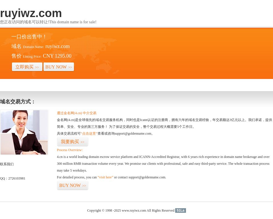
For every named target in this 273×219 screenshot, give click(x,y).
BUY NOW (59, 66)
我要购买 (72, 141)
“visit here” (105, 177)
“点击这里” (89, 133)
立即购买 (27, 66)
